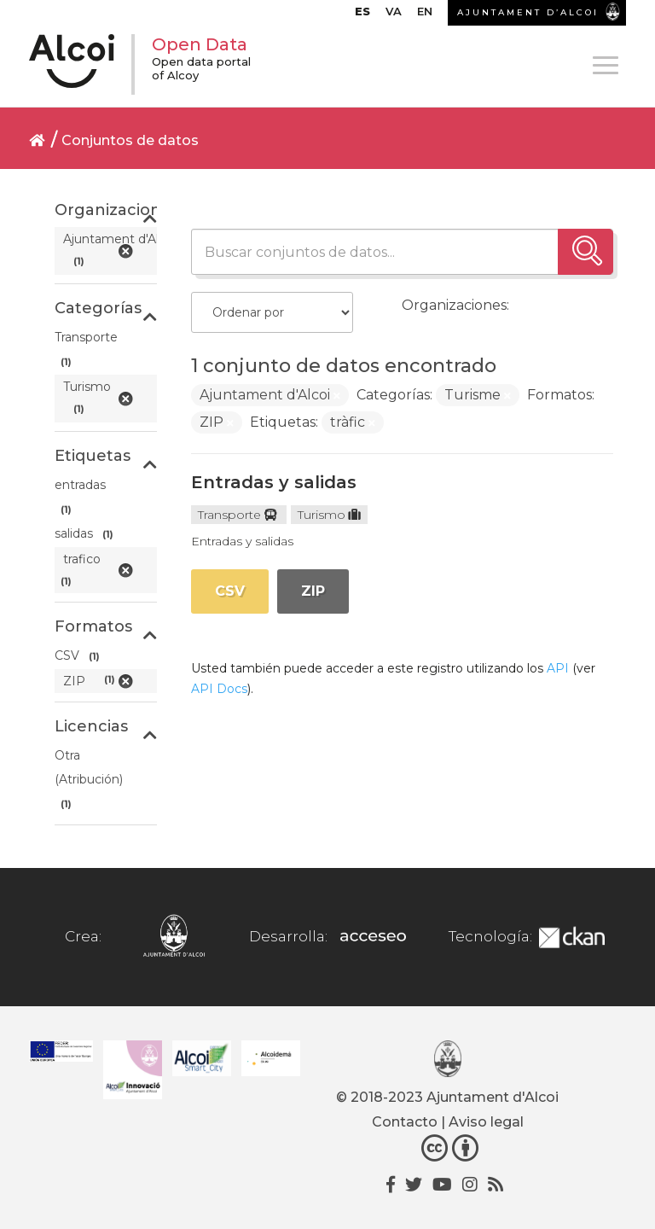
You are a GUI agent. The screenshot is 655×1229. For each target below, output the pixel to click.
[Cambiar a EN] (424, 15)
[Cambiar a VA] (393, 15)
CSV (230, 591)
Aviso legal (486, 1122)
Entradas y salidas (273, 482)
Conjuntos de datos (130, 140)
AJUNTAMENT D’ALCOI (528, 12)
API (558, 668)
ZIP (313, 591)
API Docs (219, 688)
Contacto (405, 1122)
